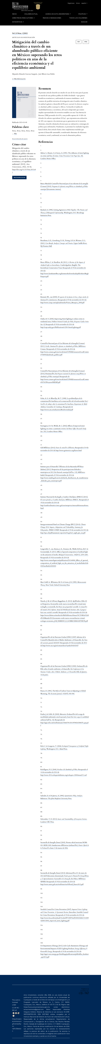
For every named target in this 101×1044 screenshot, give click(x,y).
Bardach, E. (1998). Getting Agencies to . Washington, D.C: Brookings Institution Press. (63, 213)
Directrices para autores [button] (22, 18)
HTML (85, 41)
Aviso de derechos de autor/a (20, 139)
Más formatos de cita (19, 177)
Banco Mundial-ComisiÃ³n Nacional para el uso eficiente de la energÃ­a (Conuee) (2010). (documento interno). (64, 186)
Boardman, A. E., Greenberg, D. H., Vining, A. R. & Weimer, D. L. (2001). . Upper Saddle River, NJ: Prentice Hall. (63, 243)
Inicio (14, 14)
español (85, 3)
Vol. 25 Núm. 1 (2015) (20, 33)
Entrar (78, 3)
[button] (19, 79)
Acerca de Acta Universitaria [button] (57, 14)
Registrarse (71, 3)
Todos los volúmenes (78, 18)
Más (15, 134)
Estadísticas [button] (17, 22)
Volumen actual (31, 14)
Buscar (84, 22)
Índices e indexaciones (52, 18)
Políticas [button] (82, 14)
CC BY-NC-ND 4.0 (15, 1009)
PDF (78, 41)
